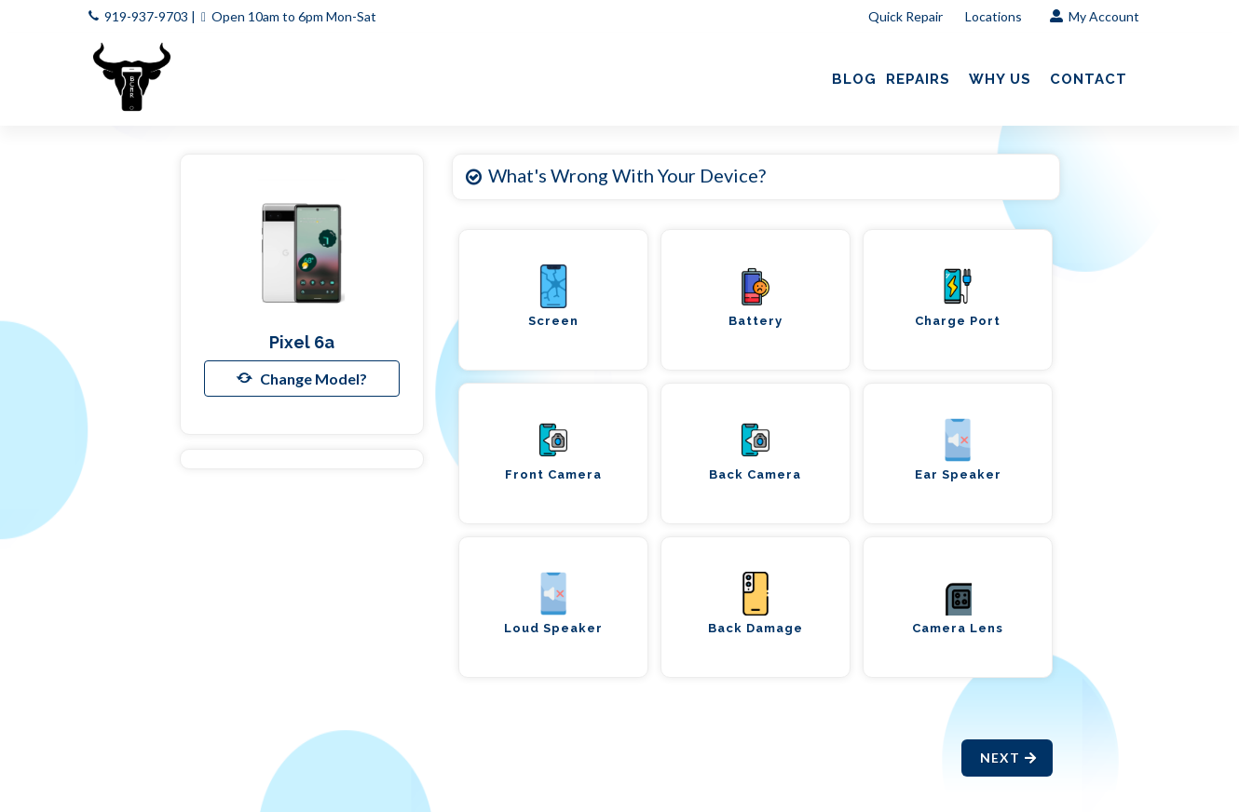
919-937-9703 (146, 16)
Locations (995, 16)
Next (1009, 757)
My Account (1094, 16)
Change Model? (302, 378)
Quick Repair (905, 16)
